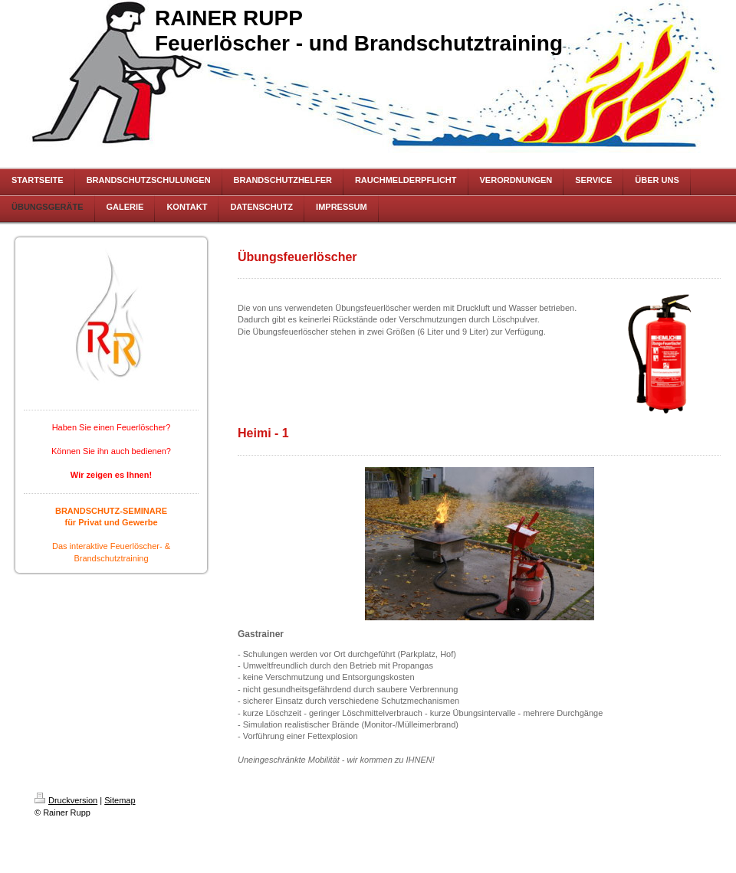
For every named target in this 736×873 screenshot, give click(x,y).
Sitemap (119, 800)
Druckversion (65, 800)
